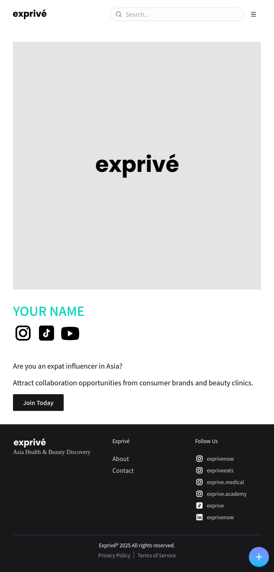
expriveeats (214, 470)
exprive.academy (221, 494)
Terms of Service (156, 555)
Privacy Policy (114, 555)
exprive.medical (219, 482)
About (120, 458)
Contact (123, 470)
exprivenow (214, 458)
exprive (209, 505)
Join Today (38, 402)
